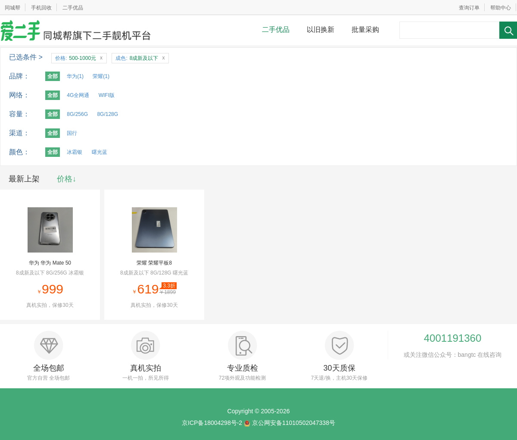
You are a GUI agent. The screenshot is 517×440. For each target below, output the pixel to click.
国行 (72, 133)
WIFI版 (107, 95)
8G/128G (107, 114)
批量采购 (365, 29)
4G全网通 (78, 95)
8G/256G (77, 114)
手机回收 (41, 8)
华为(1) (75, 76)
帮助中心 (500, 8)
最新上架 (24, 179)
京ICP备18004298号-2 (212, 422)
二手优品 (72, 8)
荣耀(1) (101, 76)
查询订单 (469, 8)
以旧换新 (320, 29)
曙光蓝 (99, 152)
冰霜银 (74, 152)
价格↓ (66, 179)
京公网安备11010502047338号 (293, 422)
